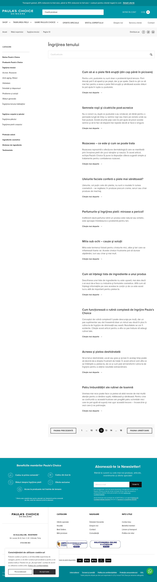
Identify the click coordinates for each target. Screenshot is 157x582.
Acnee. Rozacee (9, 73)
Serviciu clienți (135, 23)
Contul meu (126, 522)
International (74, 573)
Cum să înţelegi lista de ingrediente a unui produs (114, 274)
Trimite (135, 484)
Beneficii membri (128, 526)
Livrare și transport (129, 529)
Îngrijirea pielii (25, 23)
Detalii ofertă (128, 3)
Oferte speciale (78, 23)
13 (106, 430)
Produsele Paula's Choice (12, 62)
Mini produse (62, 533)
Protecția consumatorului (128, 573)
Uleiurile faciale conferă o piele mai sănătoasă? (112, 179)
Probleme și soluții (10, 93)
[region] (32, 562)
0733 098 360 (25, 543)
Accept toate (44, 572)
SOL (142, 573)
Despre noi (118, 23)
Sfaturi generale (9, 99)
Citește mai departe (92, 92)
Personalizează (20, 572)
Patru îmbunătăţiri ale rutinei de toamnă (107, 387)
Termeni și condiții (88, 573)
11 (96, 430)
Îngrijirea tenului (33, 32)
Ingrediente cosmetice (11, 140)
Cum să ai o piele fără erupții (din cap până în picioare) (117, 72)
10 (92, 430)
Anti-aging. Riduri (9, 78)
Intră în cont (129, 12)
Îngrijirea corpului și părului (13, 114)
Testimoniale (7, 150)
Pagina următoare (139, 430)
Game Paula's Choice (52, 23)
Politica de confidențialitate (38, 566)
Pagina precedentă (63, 430)
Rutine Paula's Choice (11, 57)
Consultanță (94, 533)
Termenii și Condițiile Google (127, 499)
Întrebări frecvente (96, 522)
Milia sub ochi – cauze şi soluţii (102, 241)
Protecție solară (8, 135)
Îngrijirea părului (9, 119)
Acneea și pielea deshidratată (101, 352)
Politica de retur (128, 533)
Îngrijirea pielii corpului (12, 124)
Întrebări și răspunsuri (11, 88)
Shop (6, 23)
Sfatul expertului (102, 23)
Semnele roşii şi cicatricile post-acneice (107, 108)
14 (111, 430)
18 (121, 430)
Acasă (4, 32)
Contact (151, 23)
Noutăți (60, 526)
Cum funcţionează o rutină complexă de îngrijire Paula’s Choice (118, 311)
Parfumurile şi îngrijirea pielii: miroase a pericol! (113, 211)
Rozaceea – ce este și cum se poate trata (108, 143)
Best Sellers (61, 529)
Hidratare (6, 83)
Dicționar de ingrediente (12, 145)
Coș (145, 12)
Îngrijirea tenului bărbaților (13, 104)
